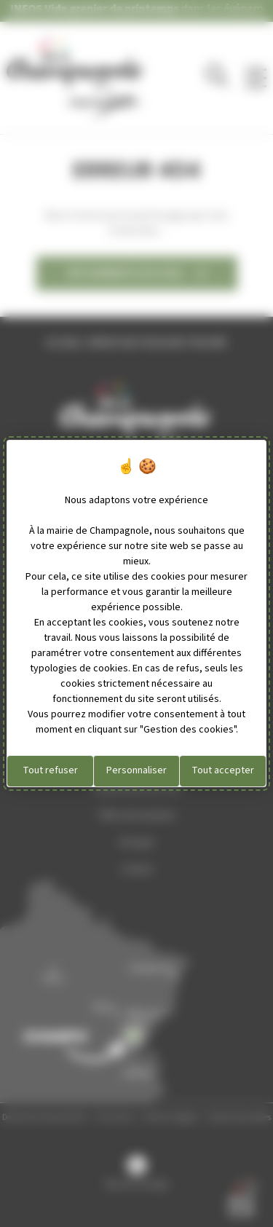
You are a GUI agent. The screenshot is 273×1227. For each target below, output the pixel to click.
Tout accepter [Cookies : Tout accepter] (222, 770)
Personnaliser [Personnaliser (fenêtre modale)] (136, 770)
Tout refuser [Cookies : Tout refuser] (50, 770)
